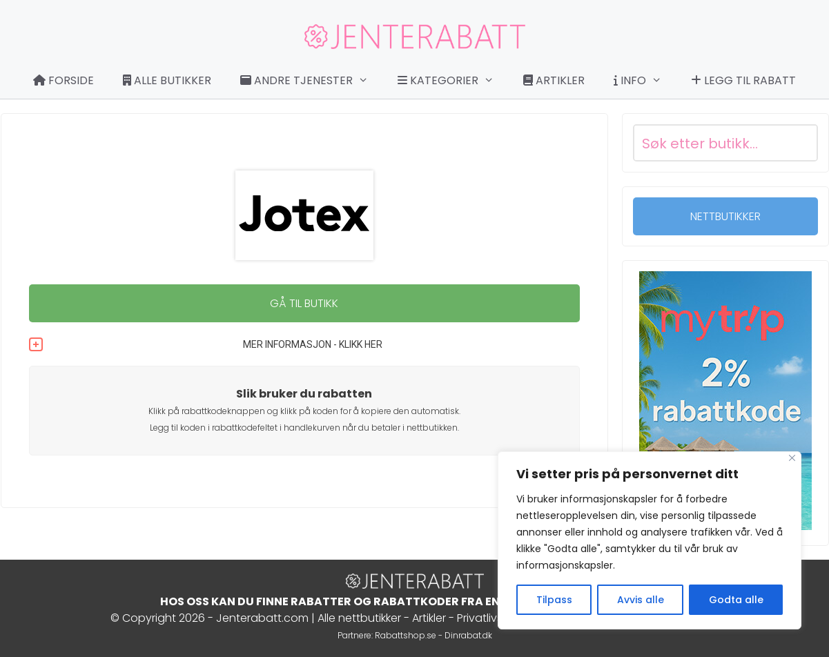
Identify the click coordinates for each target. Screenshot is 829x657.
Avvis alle (640, 600)
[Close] (792, 458)
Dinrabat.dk (468, 635)
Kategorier (453, 80)
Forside (63, 80)
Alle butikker (167, 80)
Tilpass (554, 600)
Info (645, 80)
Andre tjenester (311, 80)
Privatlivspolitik (495, 618)
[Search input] (709, 143)
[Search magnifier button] (799, 143)
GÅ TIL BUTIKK (304, 303)
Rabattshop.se (405, 635)
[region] (649, 540)
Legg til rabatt (743, 80)
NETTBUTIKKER (725, 216)
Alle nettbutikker (359, 618)
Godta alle (736, 600)
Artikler (554, 80)
